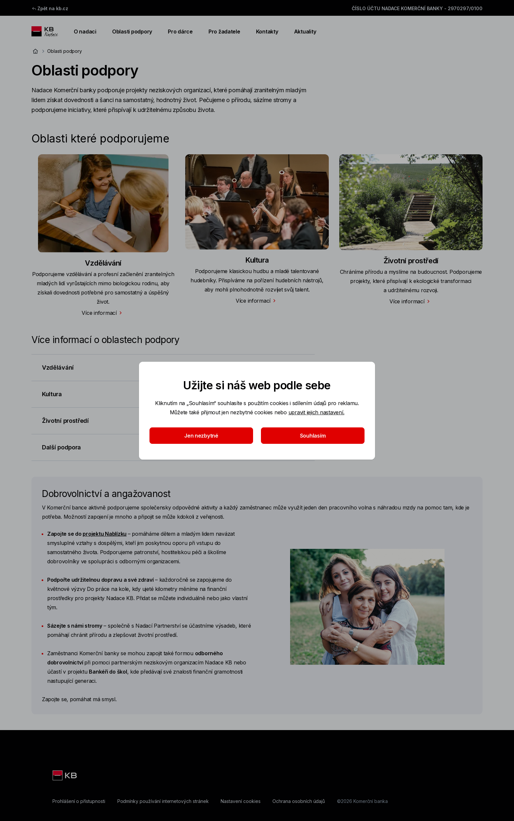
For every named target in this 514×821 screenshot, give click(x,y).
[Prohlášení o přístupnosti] (78, 801)
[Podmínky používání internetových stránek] (163, 801)
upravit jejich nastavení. (316, 412)
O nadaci (85, 31)
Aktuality (305, 31)
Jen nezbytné (201, 435)
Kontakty (267, 31)
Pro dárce (180, 31)
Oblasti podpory (132, 31)
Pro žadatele (224, 31)
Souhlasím (313, 435)
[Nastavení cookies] (240, 801)
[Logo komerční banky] (44, 31)
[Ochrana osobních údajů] (298, 801)
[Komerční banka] (65, 775)
